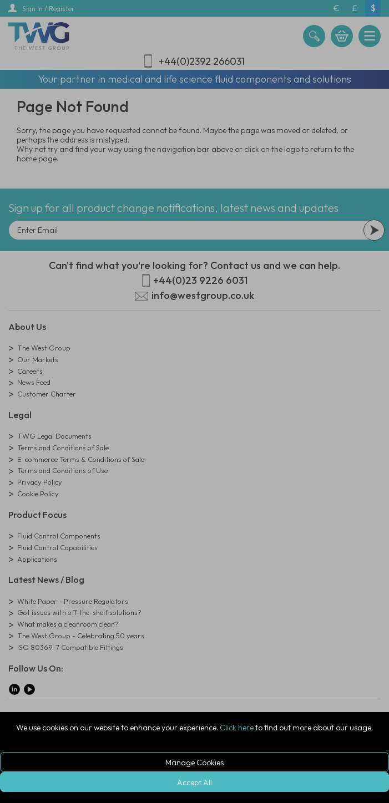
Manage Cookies (194, 763)
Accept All (194, 782)
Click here (237, 728)
